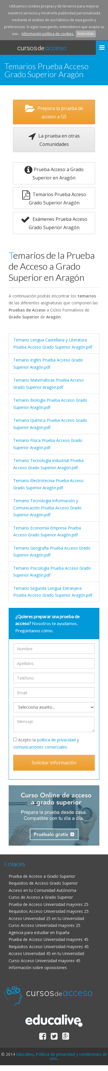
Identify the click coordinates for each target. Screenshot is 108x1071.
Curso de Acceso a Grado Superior (41, 897)
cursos (41, 47)
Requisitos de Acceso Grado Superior (43, 883)
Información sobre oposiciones (38, 967)
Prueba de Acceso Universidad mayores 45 (48, 939)
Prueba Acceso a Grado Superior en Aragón (54, 173)
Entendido (85, 33)
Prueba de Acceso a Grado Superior (42, 876)
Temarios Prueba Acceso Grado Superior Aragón (54, 198)
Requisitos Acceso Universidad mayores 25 (49, 911)
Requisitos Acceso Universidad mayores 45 (49, 946)
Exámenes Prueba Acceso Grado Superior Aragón (54, 223)
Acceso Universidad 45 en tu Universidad (46, 953)
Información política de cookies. (48, 33)
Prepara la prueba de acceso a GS (54, 112)
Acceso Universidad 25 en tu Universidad (46, 918)
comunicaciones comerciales (40, 747)
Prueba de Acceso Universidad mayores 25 (48, 904)
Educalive (24, 1054)
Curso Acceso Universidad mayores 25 (44, 925)
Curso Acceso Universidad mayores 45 (44, 960)
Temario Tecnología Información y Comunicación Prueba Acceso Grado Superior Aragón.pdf (47, 507)
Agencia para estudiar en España (39, 932)
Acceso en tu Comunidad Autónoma (42, 890)
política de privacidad (56, 740)
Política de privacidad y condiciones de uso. (71, 1056)
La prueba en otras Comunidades (54, 139)
